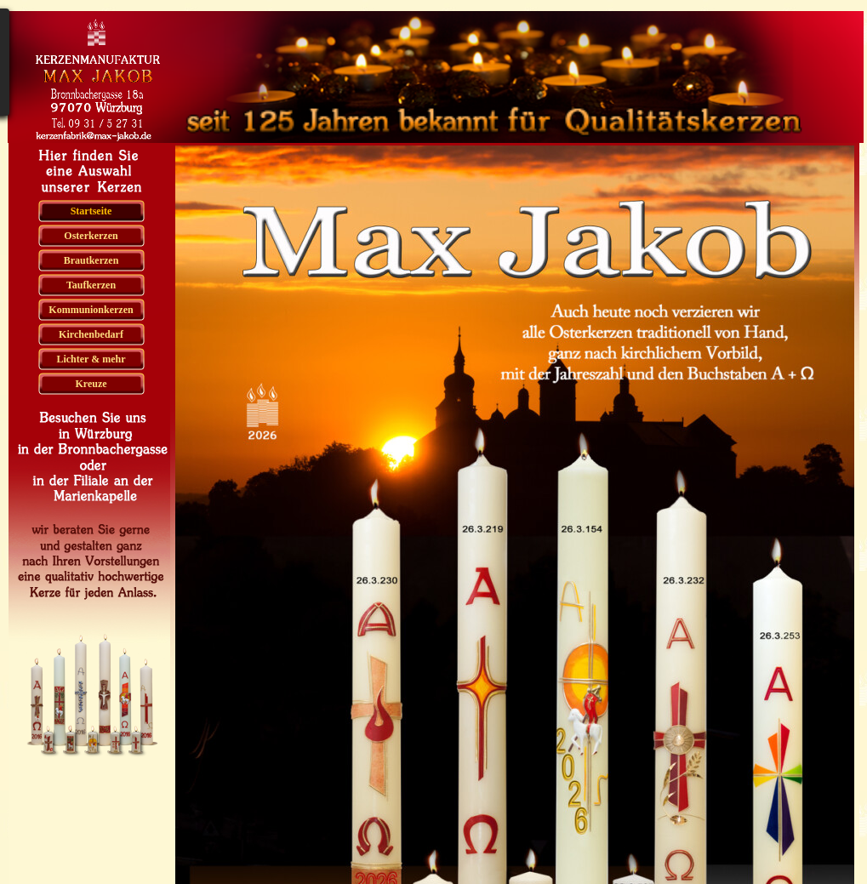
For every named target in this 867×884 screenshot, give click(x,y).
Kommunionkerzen (90, 310)
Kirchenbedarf (91, 334)
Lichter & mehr (90, 359)
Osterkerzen (90, 236)
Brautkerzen (91, 260)
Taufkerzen (91, 285)
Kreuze (90, 384)
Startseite (91, 211)
